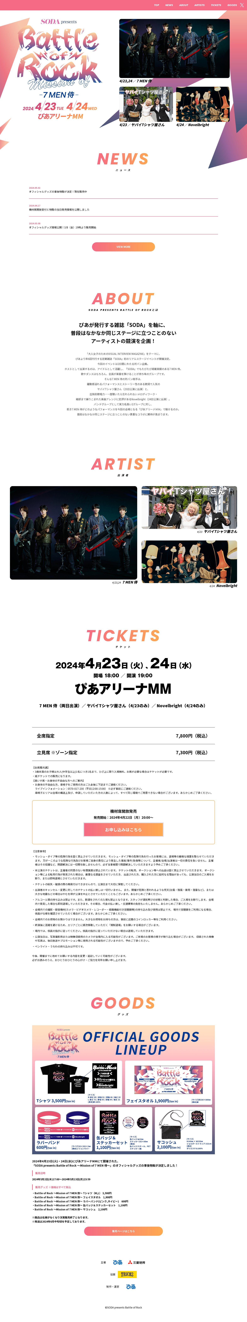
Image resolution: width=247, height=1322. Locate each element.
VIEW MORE (124, 247)
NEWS (169, 5)
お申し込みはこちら (123, 829)
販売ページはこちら (123, 1231)
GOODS (232, 5)
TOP (156, 5)
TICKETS (216, 5)
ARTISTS (199, 5)
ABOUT (183, 5)
